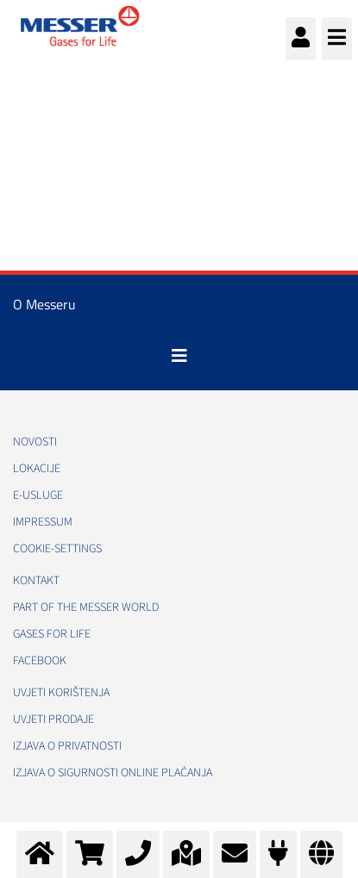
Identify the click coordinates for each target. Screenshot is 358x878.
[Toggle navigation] (179, 356)
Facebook (39, 660)
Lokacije (36, 468)
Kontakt (36, 580)
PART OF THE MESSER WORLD (86, 607)
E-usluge (38, 495)
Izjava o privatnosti (67, 746)
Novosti (35, 442)
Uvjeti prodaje (53, 719)
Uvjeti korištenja (61, 692)
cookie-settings (57, 548)
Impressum (42, 522)
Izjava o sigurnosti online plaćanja (112, 772)
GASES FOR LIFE (52, 634)
